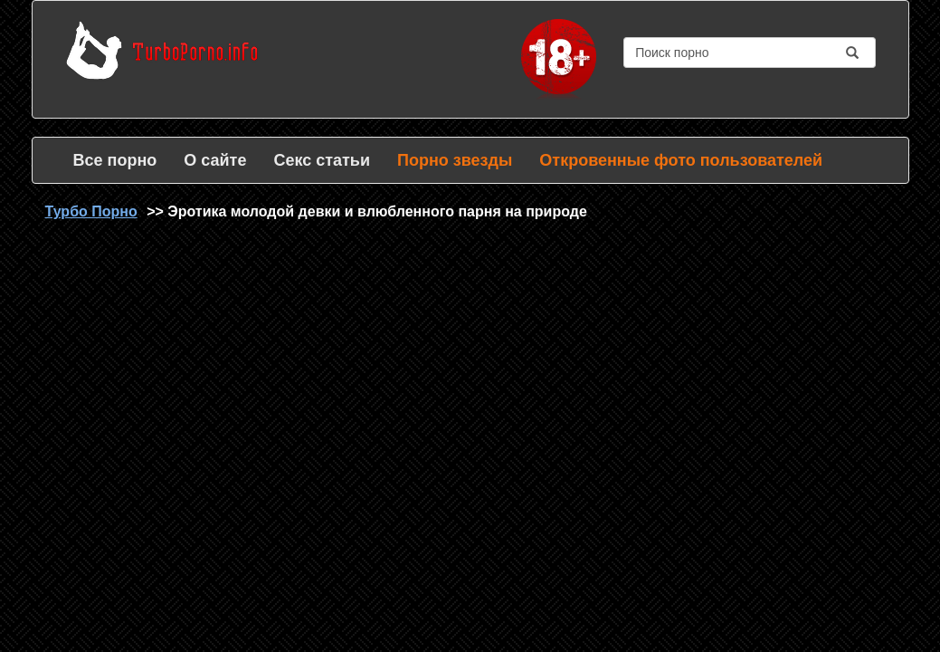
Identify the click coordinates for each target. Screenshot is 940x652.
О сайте (215, 160)
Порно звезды (454, 160)
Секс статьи (321, 160)
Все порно (115, 160)
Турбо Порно (91, 211)
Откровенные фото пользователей (680, 160)
